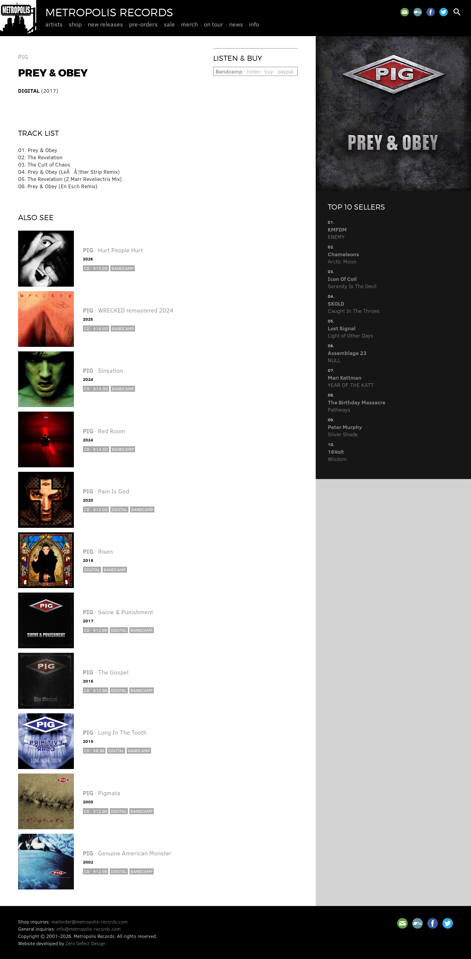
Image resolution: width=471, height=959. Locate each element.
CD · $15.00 (96, 268)
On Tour (213, 24)
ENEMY (337, 233)
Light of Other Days (350, 332)
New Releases (105, 24)
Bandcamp (123, 268)
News (236, 24)
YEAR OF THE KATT (351, 381)
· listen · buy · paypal (254, 71)
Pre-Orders (143, 24)
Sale (169, 24)
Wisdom (337, 455)
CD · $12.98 (95, 630)
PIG (23, 56)
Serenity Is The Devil (352, 282)
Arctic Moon (343, 258)
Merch (189, 24)
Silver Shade (345, 430)
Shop (75, 24)
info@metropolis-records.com (88, 929)
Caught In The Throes (354, 307)
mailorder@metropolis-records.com (89, 921)
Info (254, 24)
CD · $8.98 (94, 750)
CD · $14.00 (96, 328)
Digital (119, 509)
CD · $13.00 (96, 509)
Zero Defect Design (85, 943)
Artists (54, 24)
